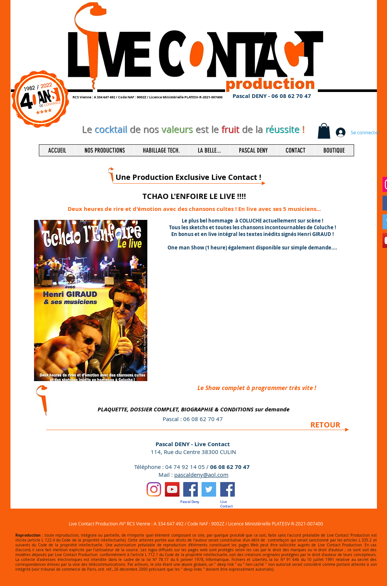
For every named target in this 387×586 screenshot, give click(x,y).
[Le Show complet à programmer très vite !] (256, 387)
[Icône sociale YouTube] (172, 489)
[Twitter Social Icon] (209, 489)
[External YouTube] (253, 320)
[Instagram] (154, 489)
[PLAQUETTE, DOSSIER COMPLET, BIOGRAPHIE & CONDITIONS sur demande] (194, 409)
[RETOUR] (325, 424)
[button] (324, 131)
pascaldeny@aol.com (201, 474)
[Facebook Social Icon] (190, 489)
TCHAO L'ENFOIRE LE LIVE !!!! (194, 196)
